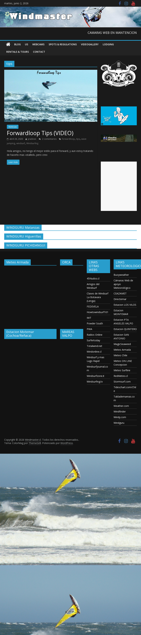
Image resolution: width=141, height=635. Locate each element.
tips (78, 138)
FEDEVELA (93, 306)
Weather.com (121, 406)
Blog (17, 44)
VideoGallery (90, 44)
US (26, 44)
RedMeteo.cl (121, 376)
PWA (89, 329)
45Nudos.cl (93, 278)
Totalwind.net (94, 346)
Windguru (119, 422)
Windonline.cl (94, 351)
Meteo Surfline (122, 370)
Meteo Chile (120, 355)
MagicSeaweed (122, 344)
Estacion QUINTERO (125, 329)
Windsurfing (32, 143)
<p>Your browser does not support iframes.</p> (30, 294)
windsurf (20, 143)
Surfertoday (93, 340)
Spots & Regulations (63, 44)
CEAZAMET (120, 293)
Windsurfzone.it (95, 376)
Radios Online (94, 334)
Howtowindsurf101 (97, 312)
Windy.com (120, 417)
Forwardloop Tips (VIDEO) (40, 133)
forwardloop (68, 138)
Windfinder (120, 411)
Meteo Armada (122, 349)
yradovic (32, 138)
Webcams (38, 44)
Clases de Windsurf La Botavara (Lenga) (97, 297)
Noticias (13, 126)
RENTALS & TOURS (17, 51)
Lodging (108, 44)
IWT (89, 317)
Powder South (95, 323)
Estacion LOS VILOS (125, 304)
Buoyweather (121, 274)
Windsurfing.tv (95, 381)
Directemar (120, 299)
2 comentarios (48, 138)
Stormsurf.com (122, 381)
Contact (39, 51)
